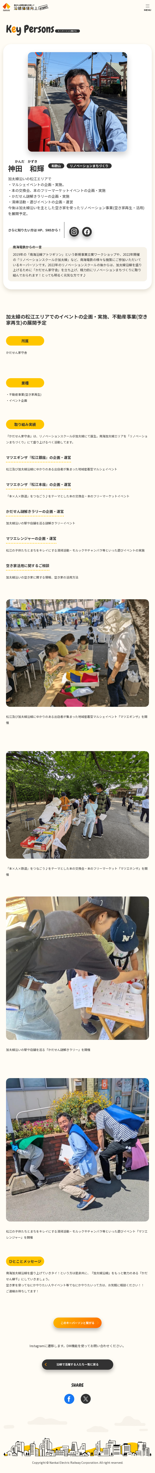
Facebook (87, 232)
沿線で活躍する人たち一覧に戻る (77, 1364)
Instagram (74, 232)
